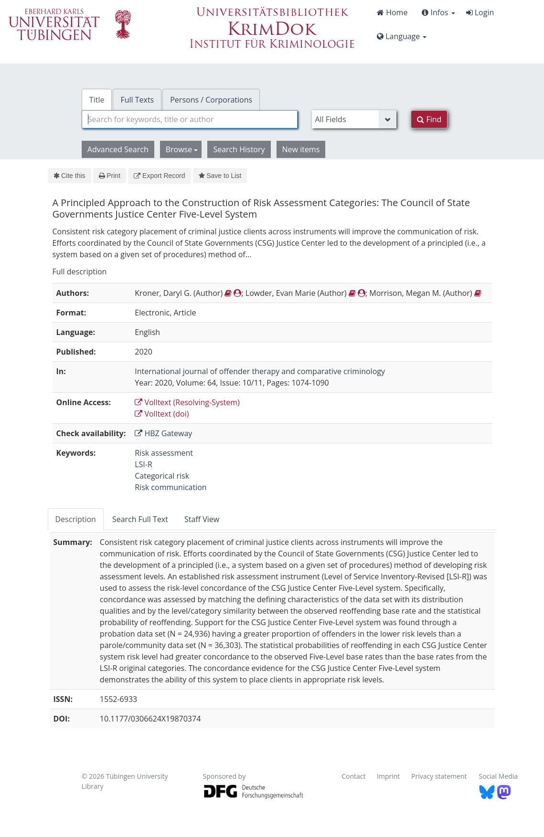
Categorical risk (162, 476)
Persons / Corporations (211, 99)
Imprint (388, 776)
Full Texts (137, 99)
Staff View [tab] (201, 519)
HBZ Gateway (163, 433)
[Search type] (354, 119)
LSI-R (143, 464)
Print (109, 175)
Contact (353, 776)
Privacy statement (439, 776)
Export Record (159, 175)
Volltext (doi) (162, 413)
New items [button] (301, 149)
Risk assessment (164, 453)
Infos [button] (438, 12)
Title (97, 99)
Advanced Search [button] (118, 149)
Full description (80, 271)
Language (402, 36)
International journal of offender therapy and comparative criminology (260, 371)
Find (429, 119)
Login (480, 12)
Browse (182, 149)
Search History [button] (239, 149)
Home (392, 12)
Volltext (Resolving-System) (187, 402)
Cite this (69, 175)
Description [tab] (75, 519)
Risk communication (170, 487)
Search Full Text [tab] (140, 519)
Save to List (220, 175)
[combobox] (190, 119)
